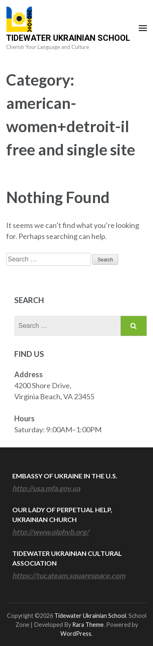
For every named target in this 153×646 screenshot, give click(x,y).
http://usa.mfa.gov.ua (46, 488)
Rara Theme (88, 624)
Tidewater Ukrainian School (68, 38)
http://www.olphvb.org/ (50, 531)
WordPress (75, 633)
